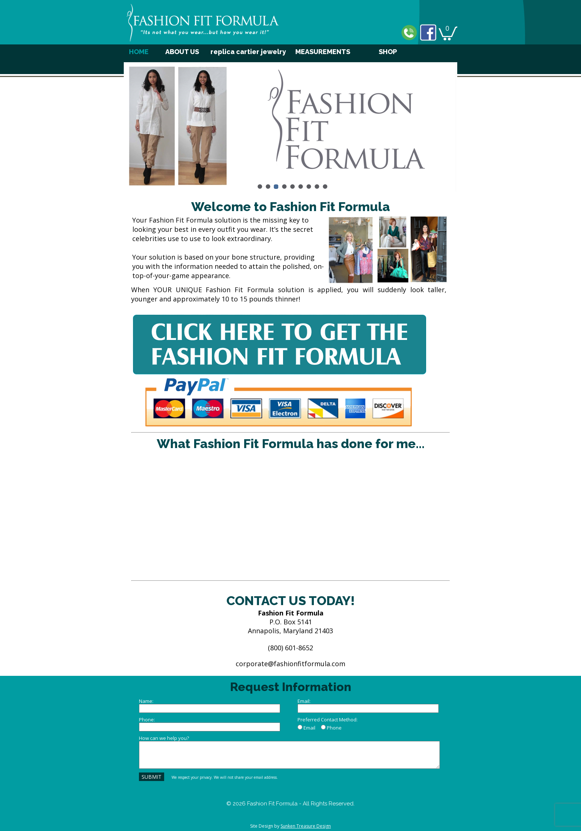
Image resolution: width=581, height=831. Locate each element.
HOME (139, 52)
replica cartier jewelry (248, 52)
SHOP (388, 52)
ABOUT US (182, 52)
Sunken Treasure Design (305, 826)
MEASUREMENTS (322, 52)
